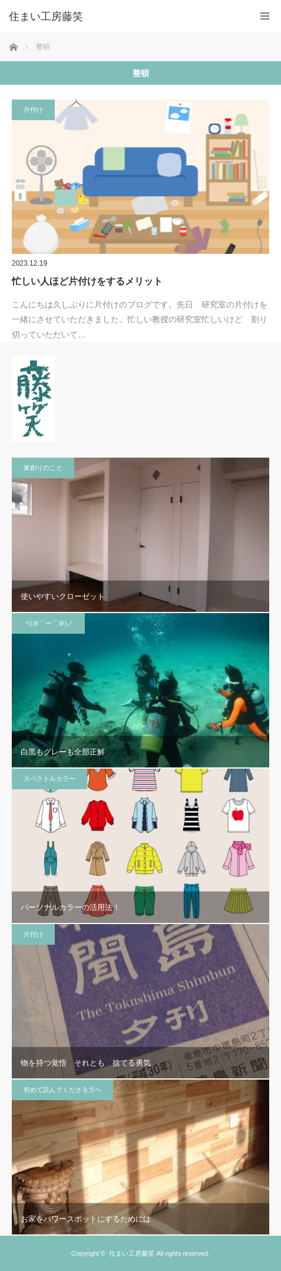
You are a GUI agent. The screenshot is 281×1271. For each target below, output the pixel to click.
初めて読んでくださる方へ (62, 1089)
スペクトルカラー (49, 778)
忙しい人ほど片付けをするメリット (87, 281)
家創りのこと (43, 467)
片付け (33, 109)
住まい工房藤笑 (131, 1253)
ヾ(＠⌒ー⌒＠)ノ (48, 623)
